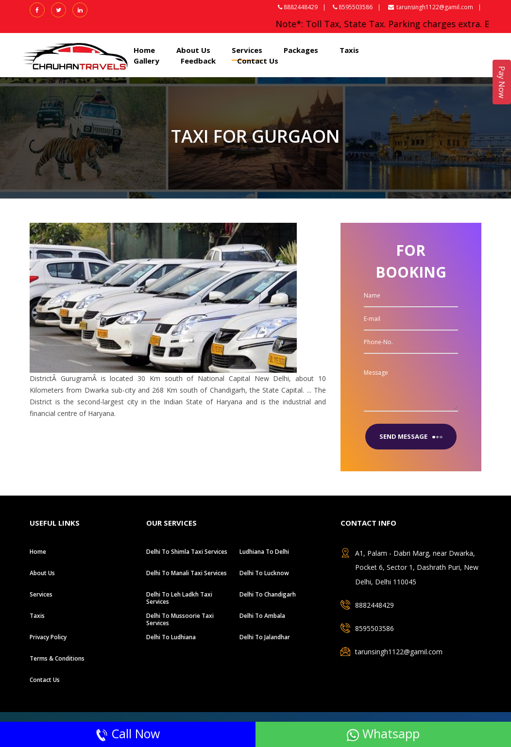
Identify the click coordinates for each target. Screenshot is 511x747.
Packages (301, 50)
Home (144, 50)
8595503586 (374, 628)
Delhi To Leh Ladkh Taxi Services (179, 598)
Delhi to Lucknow (264, 573)
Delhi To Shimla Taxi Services (186, 551)
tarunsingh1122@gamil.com (430, 7)
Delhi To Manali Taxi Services (186, 573)
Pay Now (501, 82)
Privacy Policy (48, 637)
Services (247, 50)
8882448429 (374, 605)
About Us (193, 50)
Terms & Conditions (57, 658)
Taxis (349, 50)
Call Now (128, 733)
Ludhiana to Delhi (264, 551)
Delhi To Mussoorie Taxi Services (180, 619)
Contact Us (257, 61)
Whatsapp (383, 733)
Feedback (198, 61)
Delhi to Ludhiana (171, 637)
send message (411, 436)
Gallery (146, 61)
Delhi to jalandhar (264, 637)
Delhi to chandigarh (267, 594)
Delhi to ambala (262, 615)
